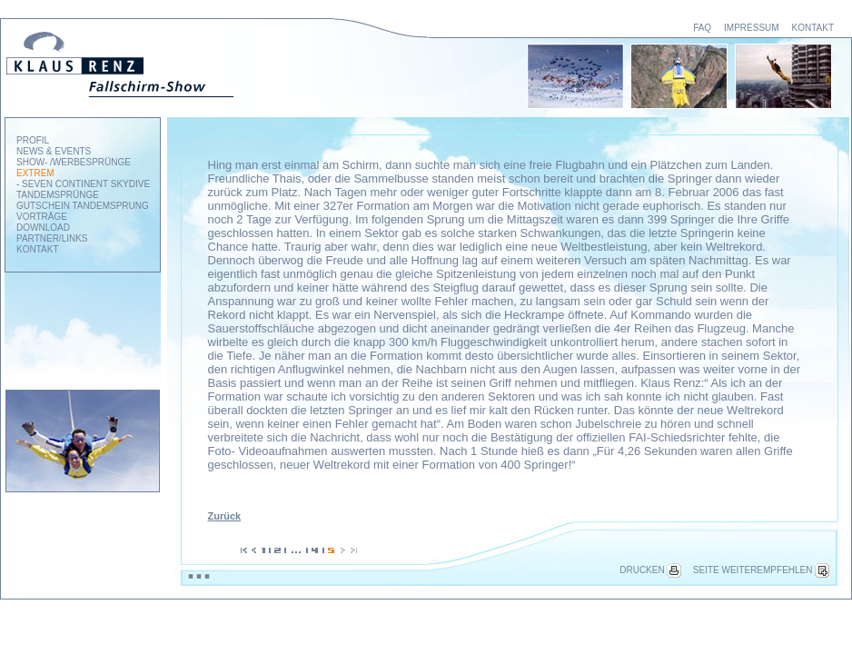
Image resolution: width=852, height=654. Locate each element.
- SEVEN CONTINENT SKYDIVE (83, 184)
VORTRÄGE (41, 217)
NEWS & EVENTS (53, 151)
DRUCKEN (649, 570)
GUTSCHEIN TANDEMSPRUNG (82, 206)
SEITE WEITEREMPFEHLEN (761, 570)
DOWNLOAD (43, 228)
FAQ (702, 28)
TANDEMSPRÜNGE (57, 195)
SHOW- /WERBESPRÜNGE (73, 162)
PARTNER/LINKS (52, 238)
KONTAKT (813, 28)
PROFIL (32, 140)
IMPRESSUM (751, 28)
